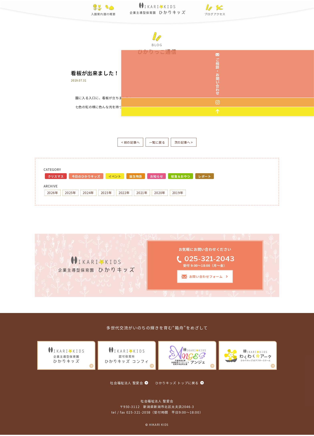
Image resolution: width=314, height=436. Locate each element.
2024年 (88, 193)
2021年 (142, 193)
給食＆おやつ (180, 176)
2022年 (124, 193)
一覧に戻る (157, 142)
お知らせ (156, 176)
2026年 (52, 193)
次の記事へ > (186, 142)
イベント (115, 176)
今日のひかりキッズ (86, 176)
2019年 (178, 193)
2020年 (160, 193)
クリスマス (56, 176)
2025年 (70, 193)
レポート (204, 176)
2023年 (106, 193)
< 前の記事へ (128, 142)
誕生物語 (135, 176)
